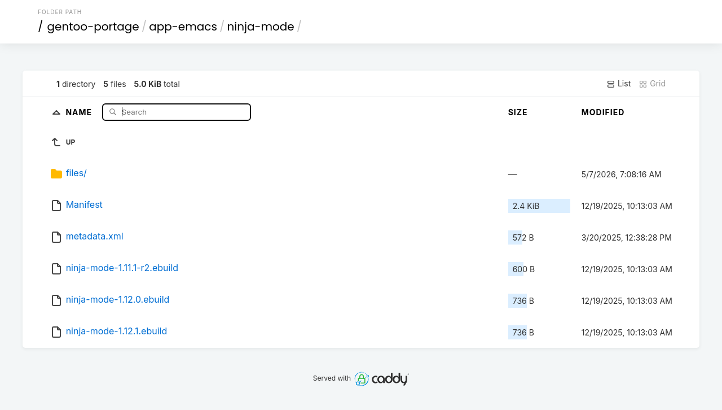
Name (79, 111)
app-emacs (183, 26)
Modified (603, 112)
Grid (652, 83)
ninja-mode (260, 26)
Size (518, 112)
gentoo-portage (93, 26)
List (618, 83)
